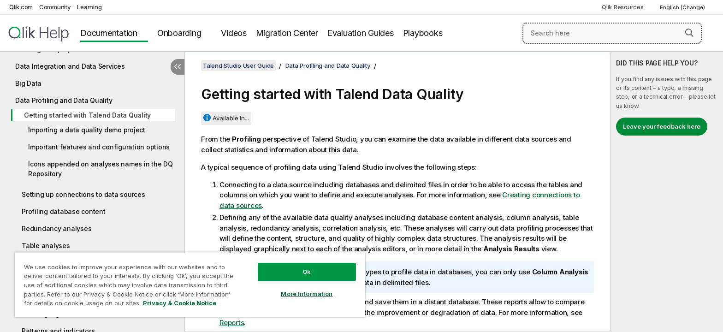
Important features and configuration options (99, 147)
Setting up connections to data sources (83, 194)
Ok (306, 271)
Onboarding (179, 33)
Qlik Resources (623, 7)
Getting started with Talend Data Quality (87, 115)
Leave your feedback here (661, 126)
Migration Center (287, 33)
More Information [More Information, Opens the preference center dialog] (306, 293)
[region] (190, 284)
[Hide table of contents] (177, 67)
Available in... (231, 118)
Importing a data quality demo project (86, 130)
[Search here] (612, 33)
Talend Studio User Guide (238, 65)
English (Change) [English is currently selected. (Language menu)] (683, 7)
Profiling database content (64, 211)
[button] (689, 32)
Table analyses (46, 245)
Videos (234, 33)
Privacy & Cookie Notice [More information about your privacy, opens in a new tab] (179, 303)
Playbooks (423, 33)
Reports (231, 322)
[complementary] (666, 192)
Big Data (28, 83)
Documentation (108, 33)
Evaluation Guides (360, 33)
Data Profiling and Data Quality (63, 100)
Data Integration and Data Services (70, 66)
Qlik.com (21, 7)
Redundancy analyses (56, 228)
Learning (89, 7)
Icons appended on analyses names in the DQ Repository (100, 169)
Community (55, 7)
